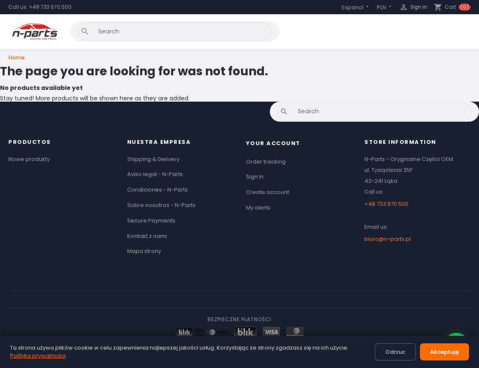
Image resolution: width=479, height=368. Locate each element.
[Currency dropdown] (385, 7)
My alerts (258, 208)
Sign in (255, 177)
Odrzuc (395, 352)
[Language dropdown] (356, 7)
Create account (267, 192)
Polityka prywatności (38, 356)
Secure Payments (151, 221)
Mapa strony (144, 251)
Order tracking (266, 162)
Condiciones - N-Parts (157, 190)
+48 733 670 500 (50, 6)
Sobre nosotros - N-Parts (161, 205)
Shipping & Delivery (153, 159)
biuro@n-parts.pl (387, 239)
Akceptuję (444, 352)
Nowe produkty (29, 159)
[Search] (175, 31)
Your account (273, 143)
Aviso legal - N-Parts (155, 174)
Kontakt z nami (147, 236)
